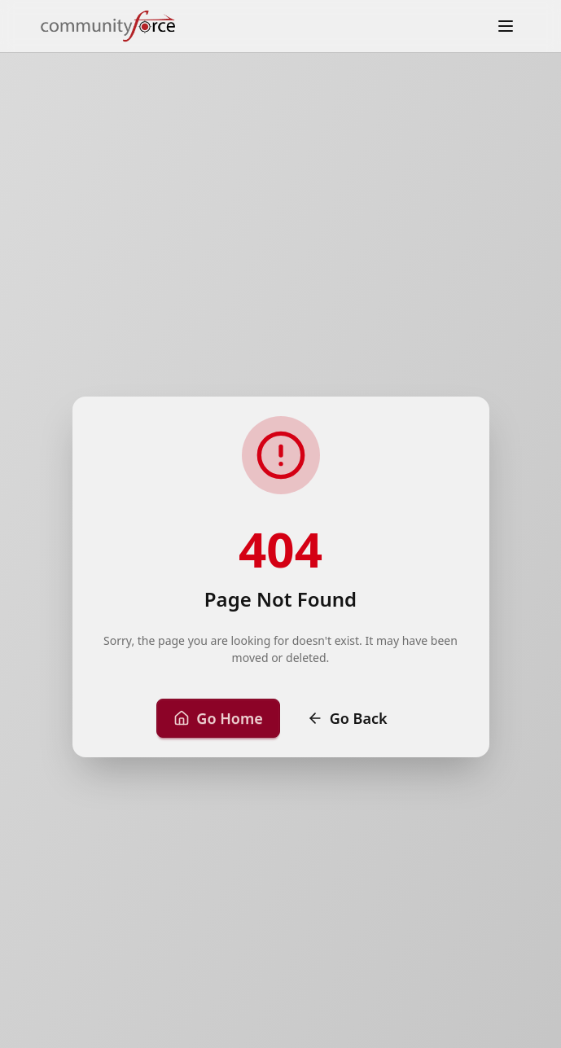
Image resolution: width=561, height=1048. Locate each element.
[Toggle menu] (505, 26)
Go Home (217, 718)
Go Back (347, 718)
